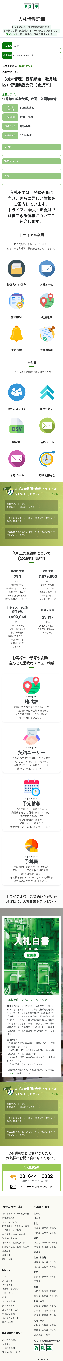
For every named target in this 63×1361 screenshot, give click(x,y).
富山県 (45, 1261)
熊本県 (37, 1329)
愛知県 (37, 1276)
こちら (10, 1073)
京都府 (53, 1291)
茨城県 (45, 1247)
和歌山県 (54, 1295)
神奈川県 (46, 1242)
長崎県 (53, 1325)
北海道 (37, 1218)
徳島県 (53, 1310)
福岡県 (37, 1325)
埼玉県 (55, 1242)
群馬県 (37, 1252)
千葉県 (37, 1247)
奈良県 (45, 1295)
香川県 (37, 1315)
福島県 (53, 1232)
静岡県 (53, 1276)
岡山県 (53, 1305)
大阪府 (37, 1291)
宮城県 (53, 1227)
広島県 (37, 1310)
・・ (15, 1228)
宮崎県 (53, 1329)
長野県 (53, 1266)
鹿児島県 (38, 1334)
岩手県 (45, 1227)
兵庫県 (45, 1291)
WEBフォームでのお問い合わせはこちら (37, 1186)
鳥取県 (37, 1305)
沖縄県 (47, 1334)
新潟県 (37, 1261)
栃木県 (53, 1247)
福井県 (37, 1266)
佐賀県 (45, 1325)
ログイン (10, 34)
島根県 (45, 1305)
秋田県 (37, 1232)
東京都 (37, 1242)
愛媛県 (45, 1315)
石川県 (53, 1261)
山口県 (45, 1310)
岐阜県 (45, 1276)
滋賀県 (37, 1295)
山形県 (45, 1232)
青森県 (37, 1227)
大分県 (45, 1329)
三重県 (37, 1281)
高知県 (53, 1315)
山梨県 (45, 1266)
